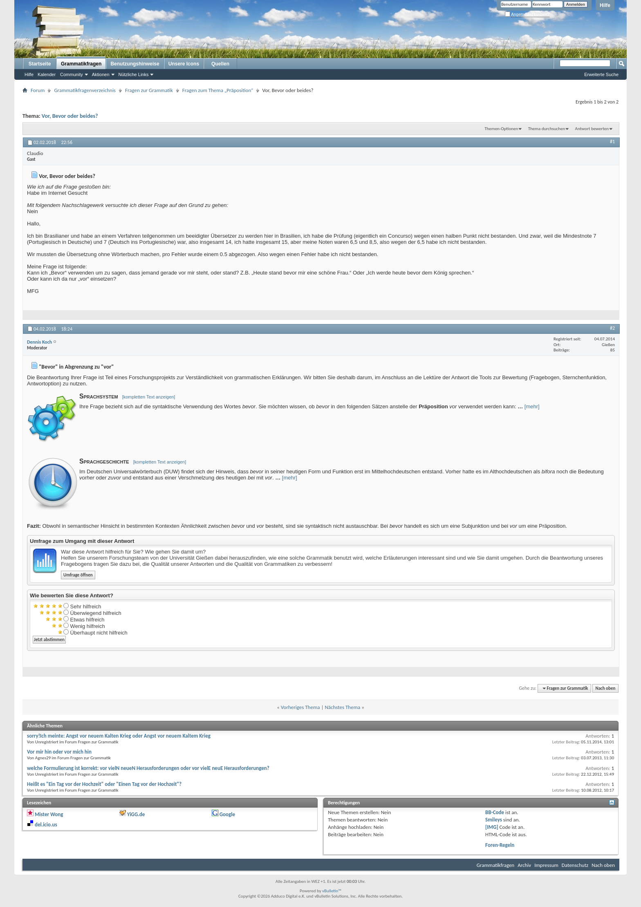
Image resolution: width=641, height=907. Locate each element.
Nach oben (605, 688)
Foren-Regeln (499, 845)
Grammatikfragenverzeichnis (85, 90)
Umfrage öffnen (78, 575)
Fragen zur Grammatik (149, 90)
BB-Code (494, 812)
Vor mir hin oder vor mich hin (59, 752)
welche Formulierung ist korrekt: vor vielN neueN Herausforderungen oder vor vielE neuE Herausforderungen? (148, 768)
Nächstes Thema (342, 707)
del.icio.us (46, 824)
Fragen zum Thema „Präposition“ (217, 90)
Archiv (524, 865)
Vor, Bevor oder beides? (70, 116)
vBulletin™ (331, 890)
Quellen (220, 64)
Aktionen (101, 74)
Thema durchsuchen (546, 128)
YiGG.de (136, 814)
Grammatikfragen (81, 64)
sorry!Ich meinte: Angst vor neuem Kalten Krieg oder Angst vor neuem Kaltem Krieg (119, 736)
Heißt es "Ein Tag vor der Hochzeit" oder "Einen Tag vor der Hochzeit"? (104, 784)
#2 (612, 328)
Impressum (546, 865)
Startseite (40, 64)
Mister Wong (49, 814)
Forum (38, 90)
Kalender (47, 74)
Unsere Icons (183, 64)
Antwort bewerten (592, 128)
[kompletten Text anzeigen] (148, 396)
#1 (612, 141)
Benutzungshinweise (134, 64)
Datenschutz (575, 865)
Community (71, 74)
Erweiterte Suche (601, 74)
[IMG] (491, 827)
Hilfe (605, 5)
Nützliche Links (134, 74)
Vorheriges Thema (300, 707)
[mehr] (532, 406)
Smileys (493, 820)
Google (227, 814)
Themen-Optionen (501, 128)
